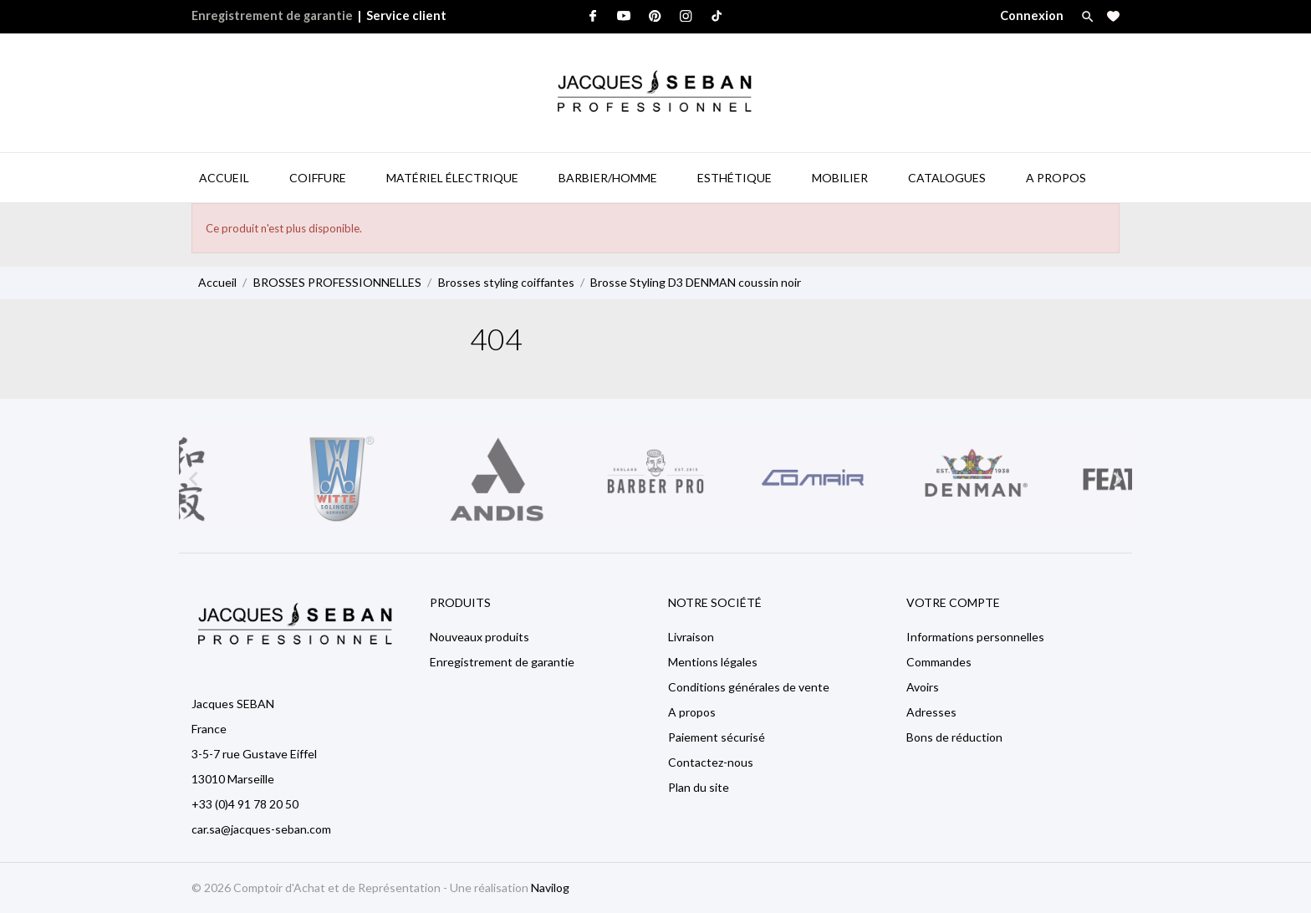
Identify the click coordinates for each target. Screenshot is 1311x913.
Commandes (939, 662)
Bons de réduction (954, 737)
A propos (692, 712)
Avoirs (922, 687)
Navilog (550, 887)
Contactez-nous (710, 762)
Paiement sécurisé (716, 737)
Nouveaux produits (479, 637)
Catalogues (947, 178)
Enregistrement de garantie (272, 15)
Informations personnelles (975, 637)
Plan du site (698, 787)
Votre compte (953, 602)
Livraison (691, 637)
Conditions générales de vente (748, 687)
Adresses (931, 712)
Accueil (224, 178)
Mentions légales (713, 662)
